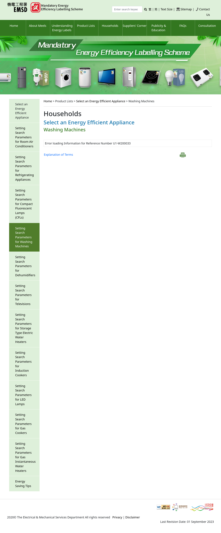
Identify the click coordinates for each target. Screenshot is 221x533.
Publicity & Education (158, 28)
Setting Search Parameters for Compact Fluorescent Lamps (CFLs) (24, 203)
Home (14, 26)
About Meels (37, 26)
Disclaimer (132, 517)
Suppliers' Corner (134, 26)
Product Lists (86, 26)
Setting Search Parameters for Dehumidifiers (25, 266)
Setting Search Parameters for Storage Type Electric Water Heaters (24, 328)
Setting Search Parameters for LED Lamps (23, 395)
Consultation (207, 26)
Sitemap (186, 9)
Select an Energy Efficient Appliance (100, 101)
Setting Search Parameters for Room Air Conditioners (24, 137)
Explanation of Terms (58, 155)
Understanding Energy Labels (62, 28)
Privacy (117, 517)
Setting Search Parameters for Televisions (23, 295)
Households (110, 26)
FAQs (182, 26)
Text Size (166, 9)
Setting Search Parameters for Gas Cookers (23, 424)
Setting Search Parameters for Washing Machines (23, 237)
